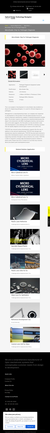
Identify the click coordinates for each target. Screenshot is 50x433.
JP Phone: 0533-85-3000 (17, 6)
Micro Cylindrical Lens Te (19, 197)
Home (6, 25)
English (30, 10)
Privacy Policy (9, 390)
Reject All (20, 426)
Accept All (30, 426)
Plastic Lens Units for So (19, 270)
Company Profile (10, 379)
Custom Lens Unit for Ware (20, 344)
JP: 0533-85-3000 (10, 401)
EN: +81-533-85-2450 (11, 404)
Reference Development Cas (21, 319)
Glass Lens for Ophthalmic (20, 295)
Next (44, 74)
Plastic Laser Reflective (19, 221)
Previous (6, 74)
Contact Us (17, 10)
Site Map (7, 392)
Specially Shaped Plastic (19, 246)
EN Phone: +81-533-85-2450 (33, 6)
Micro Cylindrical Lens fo (19, 172)
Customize (10, 426)
